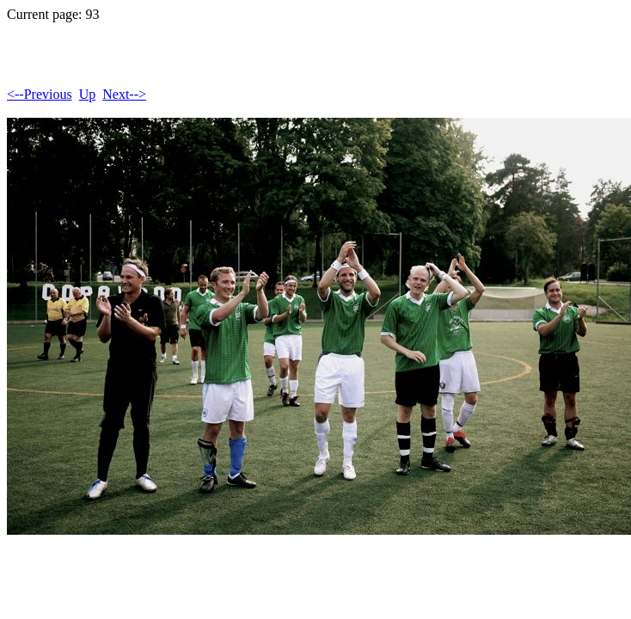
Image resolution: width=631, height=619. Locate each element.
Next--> (124, 94)
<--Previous (39, 94)
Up (87, 94)
